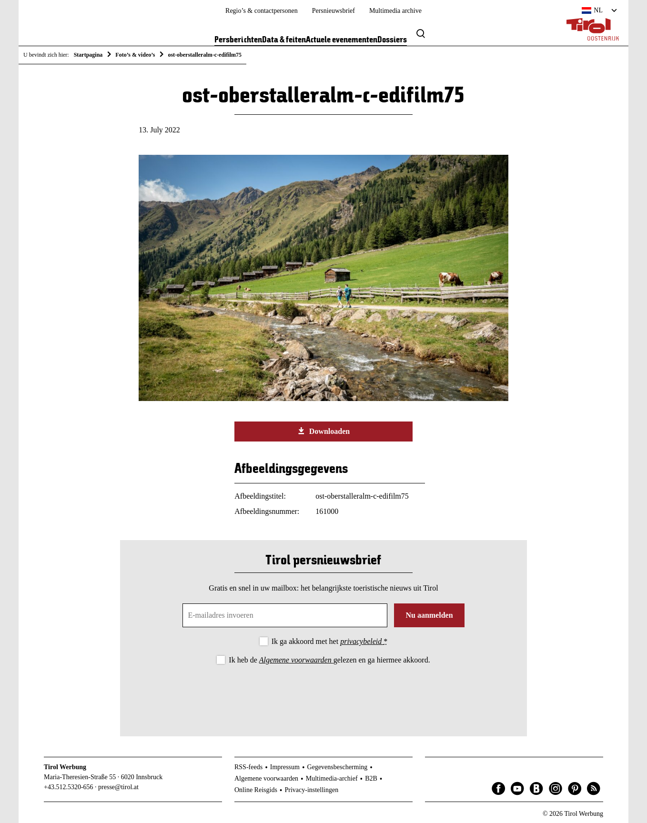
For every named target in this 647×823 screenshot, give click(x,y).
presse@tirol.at (118, 787)
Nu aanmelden (429, 615)
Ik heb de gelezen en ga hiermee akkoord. (329, 660)
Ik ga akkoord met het (329, 641)
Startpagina (88, 54)
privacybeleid (362, 641)
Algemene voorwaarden (296, 660)
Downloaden (323, 431)
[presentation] (323, 692)
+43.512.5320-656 (68, 787)
